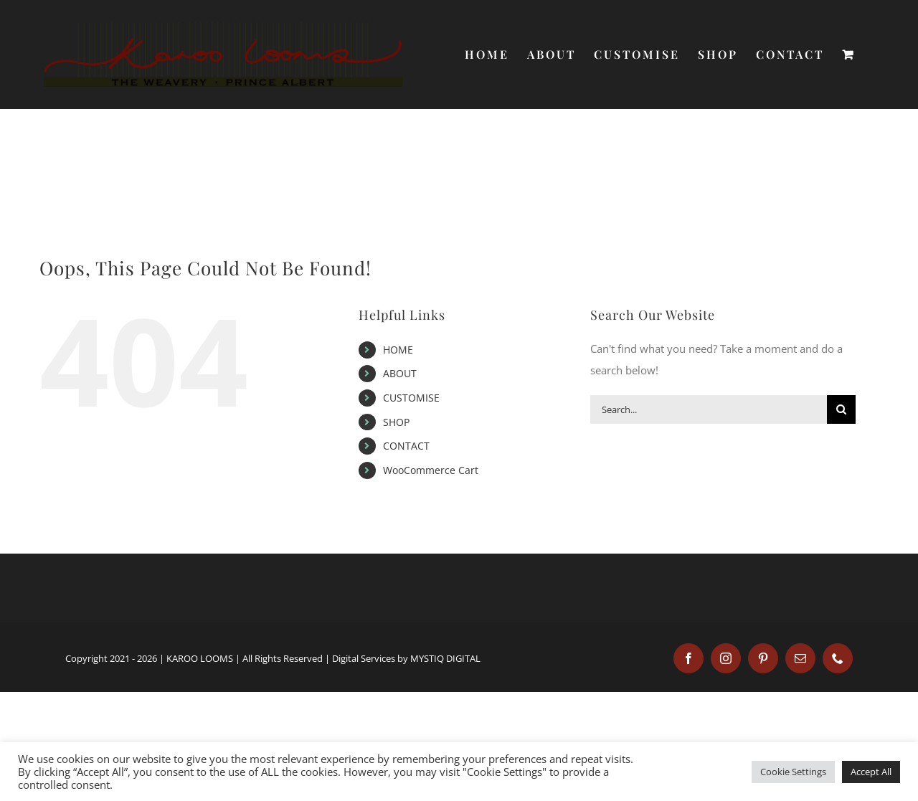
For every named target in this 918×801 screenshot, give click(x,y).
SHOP (396, 422)
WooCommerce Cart (430, 470)
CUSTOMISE (411, 397)
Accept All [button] (871, 771)
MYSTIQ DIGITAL (445, 658)
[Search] (841, 409)
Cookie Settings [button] (793, 771)
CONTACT (406, 445)
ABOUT (400, 373)
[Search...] (708, 409)
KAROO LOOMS (199, 658)
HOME (398, 349)
